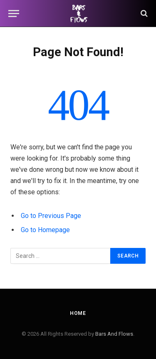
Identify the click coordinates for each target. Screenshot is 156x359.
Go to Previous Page (51, 216)
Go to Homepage (45, 230)
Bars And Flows (114, 334)
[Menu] (13, 13)
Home (78, 313)
